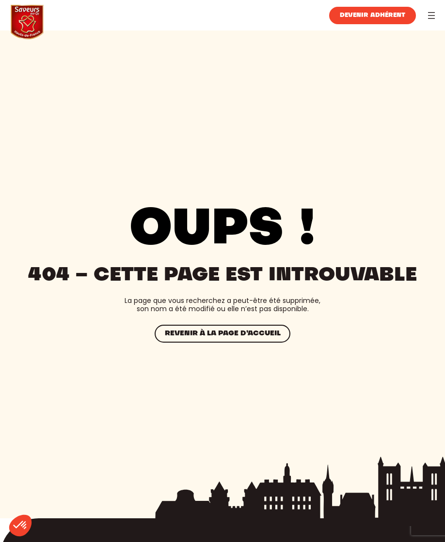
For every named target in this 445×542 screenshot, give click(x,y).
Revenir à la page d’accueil (223, 333)
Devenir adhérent (372, 15)
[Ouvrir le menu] (431, 15)
